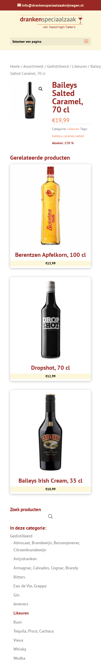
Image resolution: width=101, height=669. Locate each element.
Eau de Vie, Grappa (29, 585)
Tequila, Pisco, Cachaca (33, 631)
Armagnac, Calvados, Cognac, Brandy (45, 567)
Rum (17, 622)
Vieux (18, 640)
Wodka (19, 658)
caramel (68, 136)
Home (15, 66)
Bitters (19, 577)
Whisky (19, 649)
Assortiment (33, 66)
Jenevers (20, 604)
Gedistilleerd (58, 66)
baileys (57, 136)
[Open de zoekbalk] (50, 516)
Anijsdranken (25, 558)
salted (79, 136)
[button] (41, 89)
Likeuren (79, 66)
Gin (16, 595)
